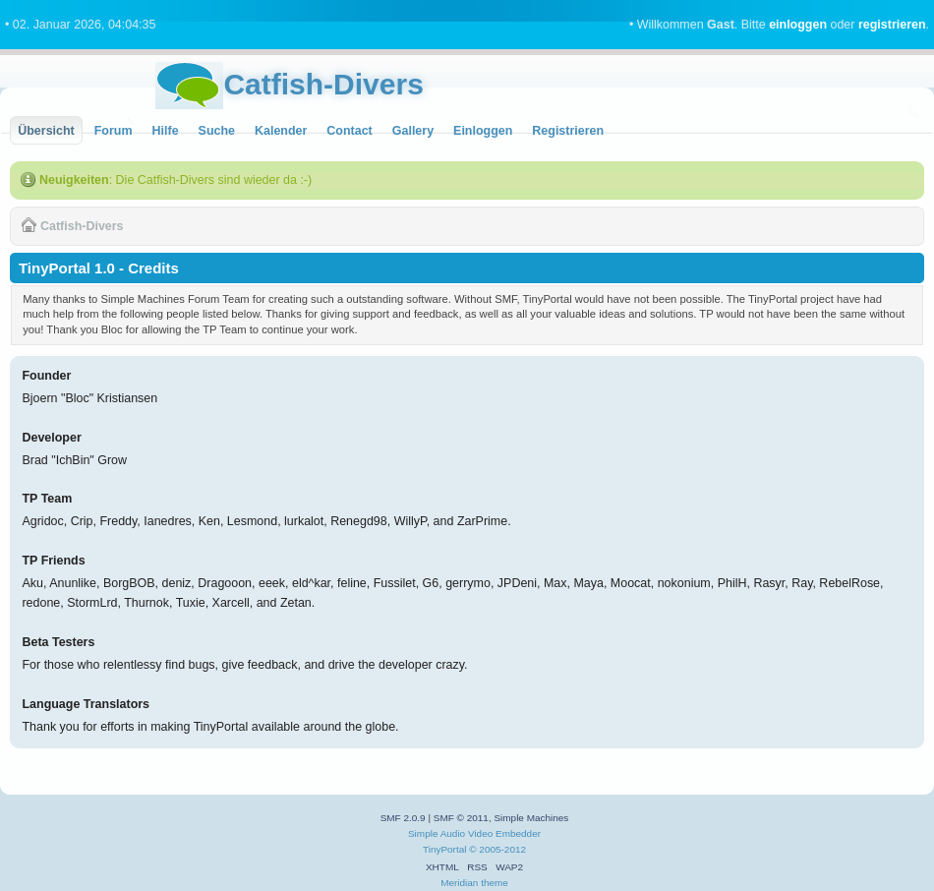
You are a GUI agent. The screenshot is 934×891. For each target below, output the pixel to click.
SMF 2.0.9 (403, 817)
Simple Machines (531, 817)
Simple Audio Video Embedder (474, 833)
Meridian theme (474, 882)
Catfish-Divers (323, 84)
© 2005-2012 (497, 849)
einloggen (798, 24)
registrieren (892, 24)
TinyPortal (445, 849)
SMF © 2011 (461, 817)
